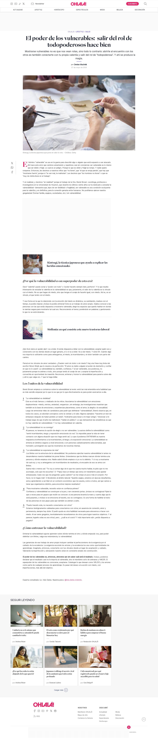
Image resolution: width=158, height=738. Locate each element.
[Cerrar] (129, 727)
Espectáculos (82, 10)
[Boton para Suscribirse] (132, 3)
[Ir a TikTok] (20, 4)
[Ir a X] (24, 4)
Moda (102, 10)
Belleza (120, 10)
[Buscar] (145, 4)
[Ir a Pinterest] (48, 712)
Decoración (140, 10)
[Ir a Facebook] (35, 712)
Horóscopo (59, 10)
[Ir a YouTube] (16, 4)
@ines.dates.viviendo (73, 580)
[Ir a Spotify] (56, 712)
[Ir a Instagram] (12, 4)
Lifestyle (38, 10)
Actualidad (18, 10)
